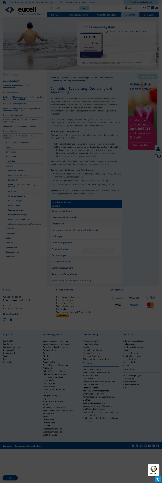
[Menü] (157, 465)
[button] (63, 251)
